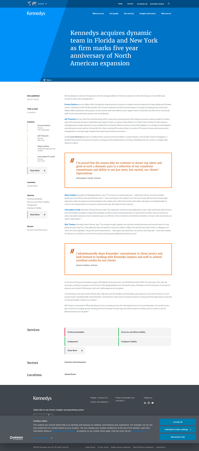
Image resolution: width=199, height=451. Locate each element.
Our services (129, 13)
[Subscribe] (43, 417)
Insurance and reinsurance (75, 362)
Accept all (177, 430)
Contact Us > (103, 398)
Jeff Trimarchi (70, 119)
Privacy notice (138, 439)
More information (41, 446)
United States (70, 374)
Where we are (98, 13)
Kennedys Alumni (157, 4)
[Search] (168, 4)
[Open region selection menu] (37, 4)
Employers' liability (127, 341)
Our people (114, 13)
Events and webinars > (100, 402)
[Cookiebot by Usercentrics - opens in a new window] (16, 446)
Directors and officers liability (131, 332)
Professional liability (74, 332)
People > (94, 398)
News (120, 4)
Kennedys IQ (142, 4)
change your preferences (64, 439)
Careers (130, 4)
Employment (71, 341)
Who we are (166, 13)
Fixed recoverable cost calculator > (125, 399)
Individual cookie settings (178, 437)
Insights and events (148, 13)
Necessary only (178, 445)
